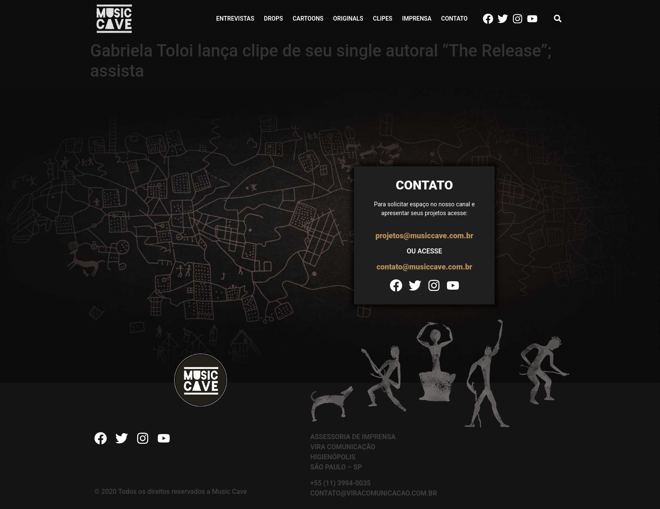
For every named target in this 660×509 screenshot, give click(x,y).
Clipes (382, 18)
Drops (273, 18)
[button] (558, 19)
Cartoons (308, 18)
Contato (454, 18)
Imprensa (416, 18)
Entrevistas (235, 18)
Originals (348, 18)
